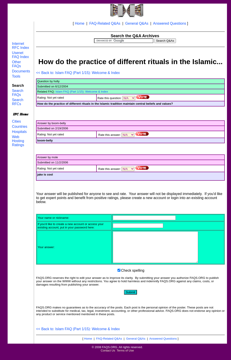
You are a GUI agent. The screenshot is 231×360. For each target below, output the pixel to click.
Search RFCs (17, 102)
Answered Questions (169, 23)
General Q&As (136, 23)
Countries (19, 126)
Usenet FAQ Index (20, 55)
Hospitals (19, 132)
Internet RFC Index (20, 46)
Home (79, 23)
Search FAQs (17, 93)
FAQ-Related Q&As (104, 23)
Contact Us (108, 356)
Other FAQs (16, 64)
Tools (16, 76)
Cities (16, 121)
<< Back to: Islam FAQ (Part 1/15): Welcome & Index (78, 73)
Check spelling (132, 276)
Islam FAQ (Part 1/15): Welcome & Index (82, 91)
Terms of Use (125, 356)
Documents (21, 71)
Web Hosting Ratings (18, 141)
